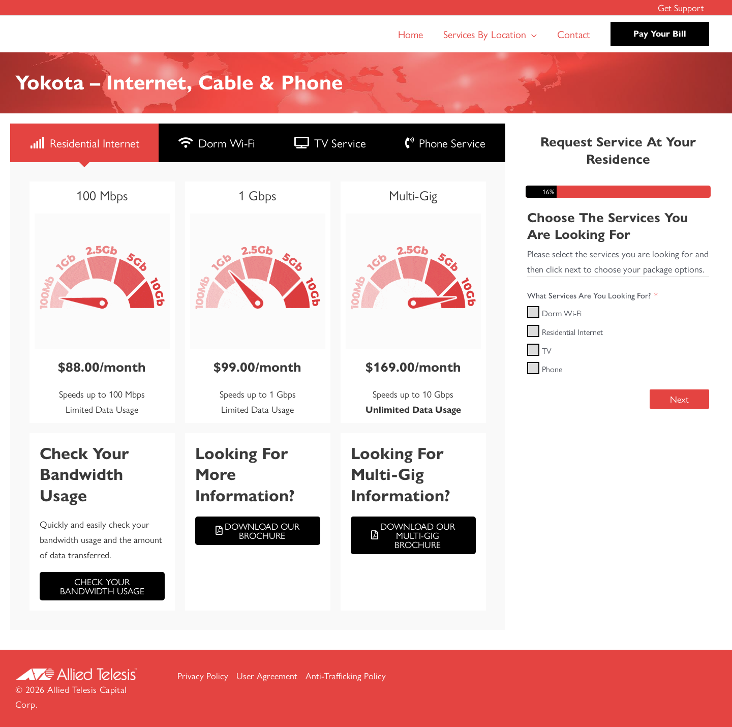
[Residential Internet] (533, 331)
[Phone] (533, 368)
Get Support (682, 7)
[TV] (533, 350)
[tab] (84, 143)
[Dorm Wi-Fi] (533, 312)
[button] (531, 34)
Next (679, 398)
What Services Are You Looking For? (589, 295)
